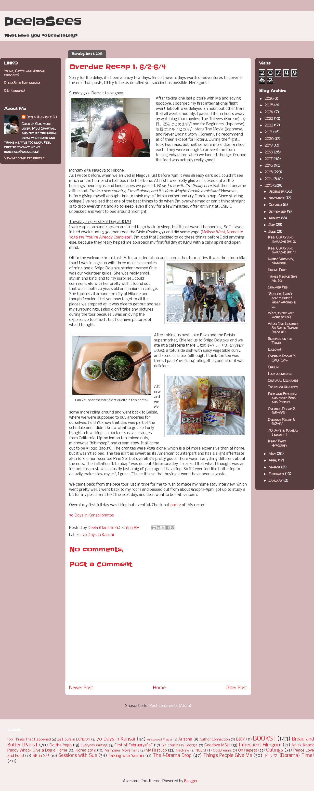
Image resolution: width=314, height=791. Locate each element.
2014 (269, 178)
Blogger (191, 781)
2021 (269, 132)
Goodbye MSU (217, 745)
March (275, 467)
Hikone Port (277, 269)
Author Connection (214, 739)
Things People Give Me (227, 755)
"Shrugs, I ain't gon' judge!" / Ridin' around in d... (282, 299)
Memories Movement (122, 751)
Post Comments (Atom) (170, 706)
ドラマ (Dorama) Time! (289, 755)
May (273, 453)
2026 (270, 98)
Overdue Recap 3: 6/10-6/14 (282, 358)
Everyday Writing (94, 745)
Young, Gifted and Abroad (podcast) (24, 73)
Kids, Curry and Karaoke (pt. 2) (282, 239)
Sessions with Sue (77, 755)
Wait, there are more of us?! (281, 315)
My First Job (156, 750)
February (277, 473)
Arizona (185, 739)
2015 (269, 172)
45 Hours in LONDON (73, 739)
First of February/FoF (134, 745)
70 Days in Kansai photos (91, 515)
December (277, 191)
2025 (269, 105)
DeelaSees (43, 21)
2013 (269, 185)
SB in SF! (41, 756)
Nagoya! (274, 349)
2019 (269, 145)
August (275, 218)
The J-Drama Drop (172, 755)
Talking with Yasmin (126, 756)
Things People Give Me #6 (282, 278)
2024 (269, 112)
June (273, 231)
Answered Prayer (159, 739)
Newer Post (81, 688)
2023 (269, 118)
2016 (269, 165)
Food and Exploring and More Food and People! (283, 397)
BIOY (240, 739)
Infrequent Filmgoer (260, 745)
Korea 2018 (86, 750)
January (276, 480)
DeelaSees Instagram (22, 82)
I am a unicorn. (280, 373)
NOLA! (201, 751)
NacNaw (182, 751)
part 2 (175, 505)
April (273, 460)
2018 (269, 152)
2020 (270, 138)
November (277, 198)
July (272, 224)
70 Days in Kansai (98, 535)
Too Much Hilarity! (283, 387)
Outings (274, 750)
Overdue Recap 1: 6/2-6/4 (281, 421)
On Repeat (247, 750)
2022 (269, 125)
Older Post (236, 688)
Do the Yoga (61, 745)
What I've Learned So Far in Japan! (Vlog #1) (283, 327)
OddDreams (222, 751)
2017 (269, 158)
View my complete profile (24, 158)
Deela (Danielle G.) (41, 117)
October (276, 204)
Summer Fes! (278, 287)
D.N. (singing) (14, 90)
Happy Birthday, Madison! (281, 261)
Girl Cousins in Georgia (179, 745)
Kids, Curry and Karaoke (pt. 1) (282, 250)
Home (159, 688)
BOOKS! (264, 739)
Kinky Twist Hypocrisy (277, 443)
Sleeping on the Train (280, 340)
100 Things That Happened (29, 739)
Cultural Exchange (283, 380)
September (278, 211)
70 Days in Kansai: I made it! (283, 432)
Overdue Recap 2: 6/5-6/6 (282, 410)
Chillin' (273, 367)
